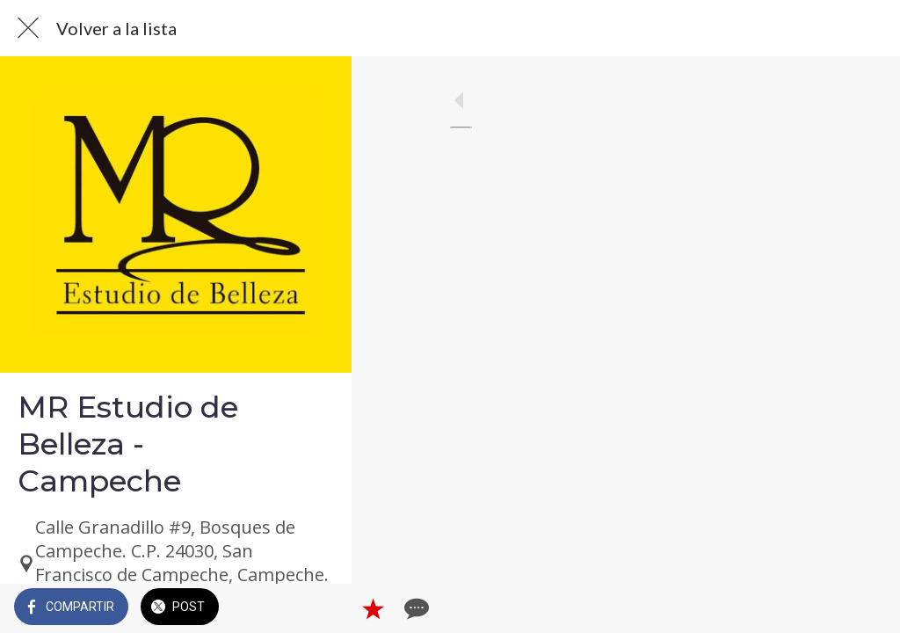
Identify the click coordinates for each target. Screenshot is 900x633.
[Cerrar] (28, 28)
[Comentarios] (865, 608)
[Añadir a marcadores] (823, 608)
